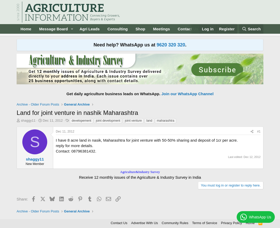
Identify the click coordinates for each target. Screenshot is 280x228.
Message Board (53, 29)
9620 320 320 (170, 44)
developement (81, 120)
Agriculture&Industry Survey (140, 172)
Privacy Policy (231, 223)
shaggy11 (28, 120)
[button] (72, 29)
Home (26, 29)
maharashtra (165, 120)
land (149, 120)
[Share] (252, 132)
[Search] (251, 29)
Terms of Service (204, 223)
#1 (259, 131)
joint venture (133, 120)
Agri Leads (89, 29)
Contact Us (188, 29)
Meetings (161, 29)
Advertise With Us (144, 223)
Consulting (117, 29)
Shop (140, 29)
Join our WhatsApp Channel (187, 94)
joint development (108, 120)
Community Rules (175, 223)
